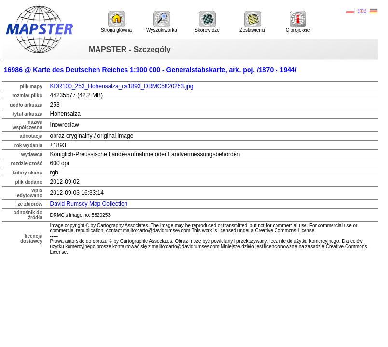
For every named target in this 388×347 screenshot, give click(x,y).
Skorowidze (207, 22)
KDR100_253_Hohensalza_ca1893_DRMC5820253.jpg (122, 86)
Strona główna (116, 22)
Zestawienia (252, 22)
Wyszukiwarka (161, 22)
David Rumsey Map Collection (89, 203)
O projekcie (298, 22)
